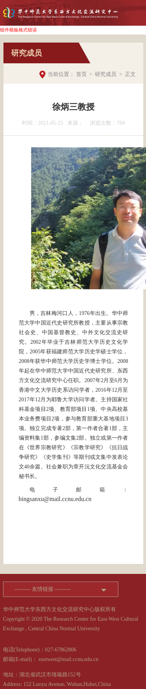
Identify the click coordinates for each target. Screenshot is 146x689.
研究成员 (105, 74)
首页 (81, 74)
